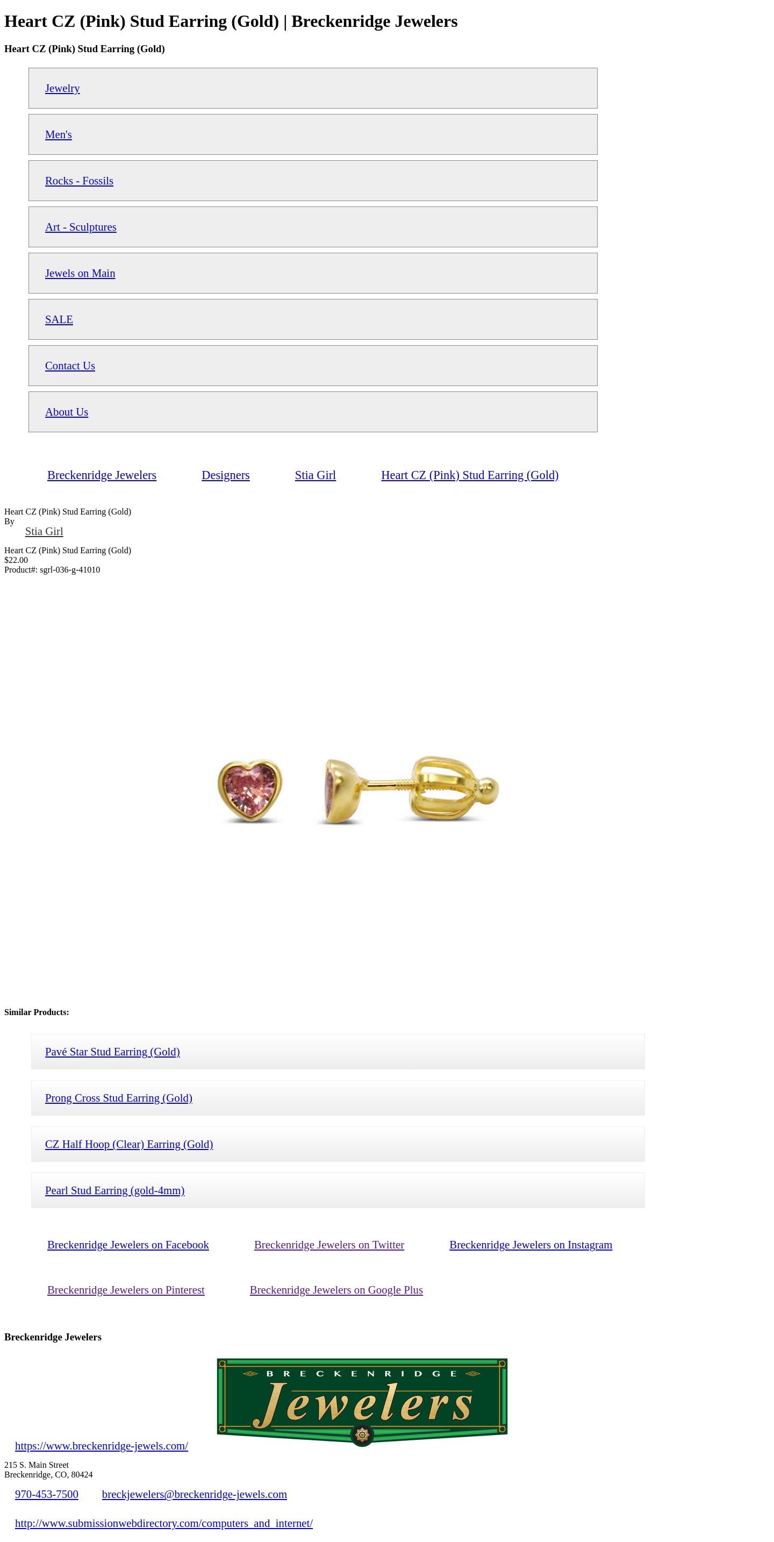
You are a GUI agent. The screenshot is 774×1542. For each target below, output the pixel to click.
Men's (58, 134)
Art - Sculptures (81, 226)
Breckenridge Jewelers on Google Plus (336, 1289)
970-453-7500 (46, 1494)
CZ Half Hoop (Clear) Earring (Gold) (129, 1144)
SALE (59, 319)
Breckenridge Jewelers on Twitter (329, 1244)
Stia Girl (44, 531)
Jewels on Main (80, 273)
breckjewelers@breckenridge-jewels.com (194, 1494)
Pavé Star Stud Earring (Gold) (112, 1051)
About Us (66, 411)
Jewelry (62, 88)
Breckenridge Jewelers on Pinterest (126, 1289)
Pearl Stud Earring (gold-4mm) (114, 1190)
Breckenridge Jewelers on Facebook (128, 1244)
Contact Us (70, 365)
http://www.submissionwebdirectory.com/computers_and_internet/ (164, 1523)
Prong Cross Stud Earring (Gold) (118, 1097)
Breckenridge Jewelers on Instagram (530, 1244)
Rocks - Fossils (79, 180)
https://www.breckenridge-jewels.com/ (101, 1445)
